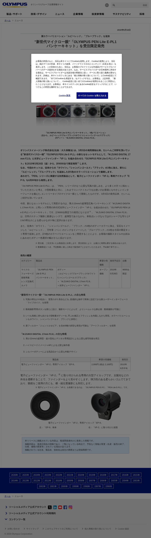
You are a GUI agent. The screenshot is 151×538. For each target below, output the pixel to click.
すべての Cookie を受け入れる (92, 95)
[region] (76, 78)
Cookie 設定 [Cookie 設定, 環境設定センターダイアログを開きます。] (64, 95)
